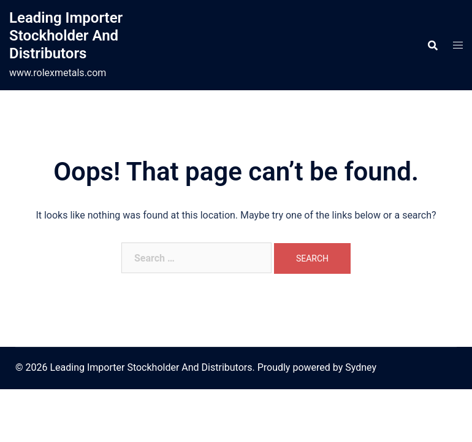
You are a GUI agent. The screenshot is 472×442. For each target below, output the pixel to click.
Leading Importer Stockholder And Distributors (66, 35)
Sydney (360, 367)
